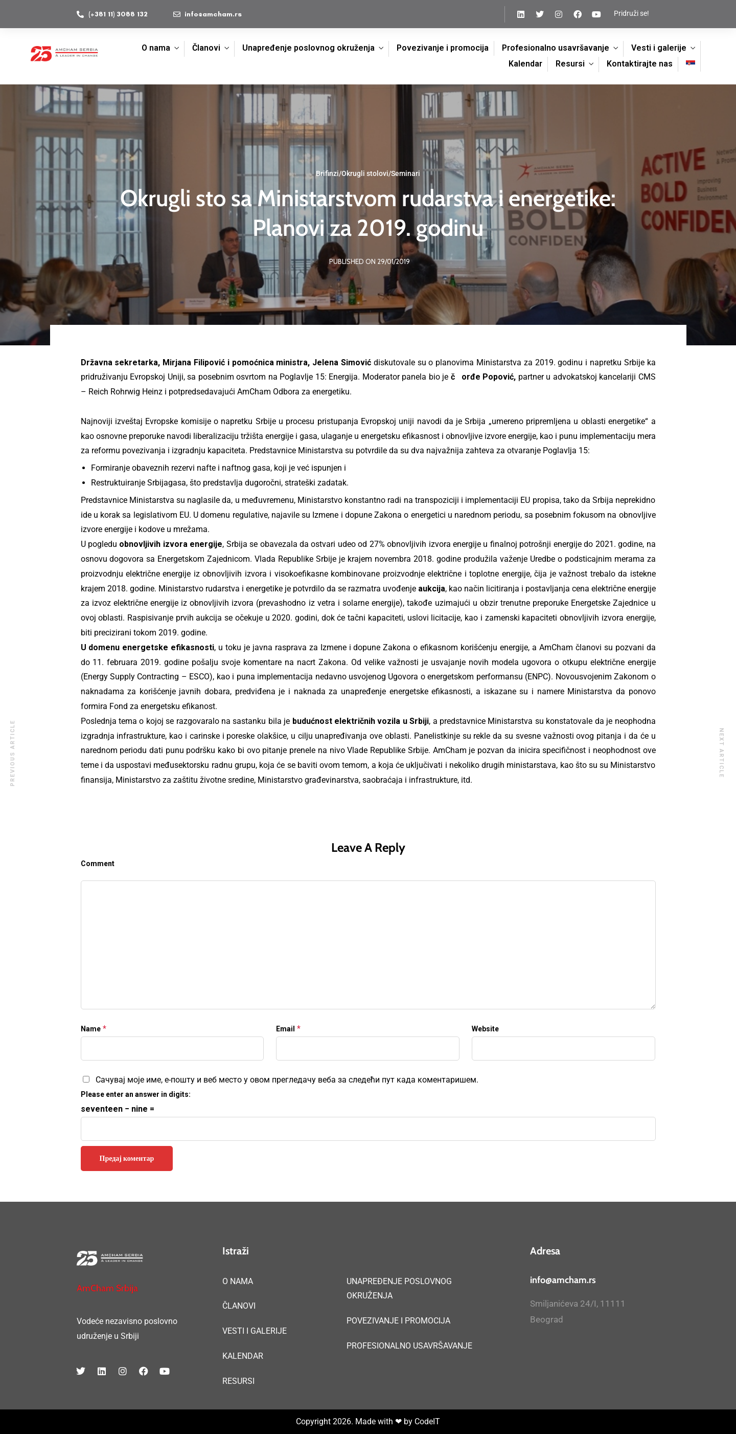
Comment (97, 863)
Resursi (570, 64)
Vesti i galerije (658, 48)
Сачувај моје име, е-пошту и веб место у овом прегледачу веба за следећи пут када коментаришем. (287, 1080)
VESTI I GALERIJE (254, 1331)
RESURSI (238, 1381)
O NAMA (237, 1281)
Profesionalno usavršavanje (555, 48)
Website (485, 1029)
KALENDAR (242, 1356)
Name (91, 1029)
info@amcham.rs (563, 1280)
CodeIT (427, 1421)
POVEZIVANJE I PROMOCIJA (398, 1321)
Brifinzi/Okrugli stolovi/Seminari (368, 173)
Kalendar (525, 64)
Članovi (206, 48)
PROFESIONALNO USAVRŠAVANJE (409, 1346)
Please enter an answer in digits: (136, 1094)
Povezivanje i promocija (443, 48)
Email (285, 1029)
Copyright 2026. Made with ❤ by (355, 1421)
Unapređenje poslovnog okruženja (308, 48)
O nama (156, 48)
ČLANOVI (239, 1306)
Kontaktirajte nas (640, 64)
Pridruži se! (631, 13)
